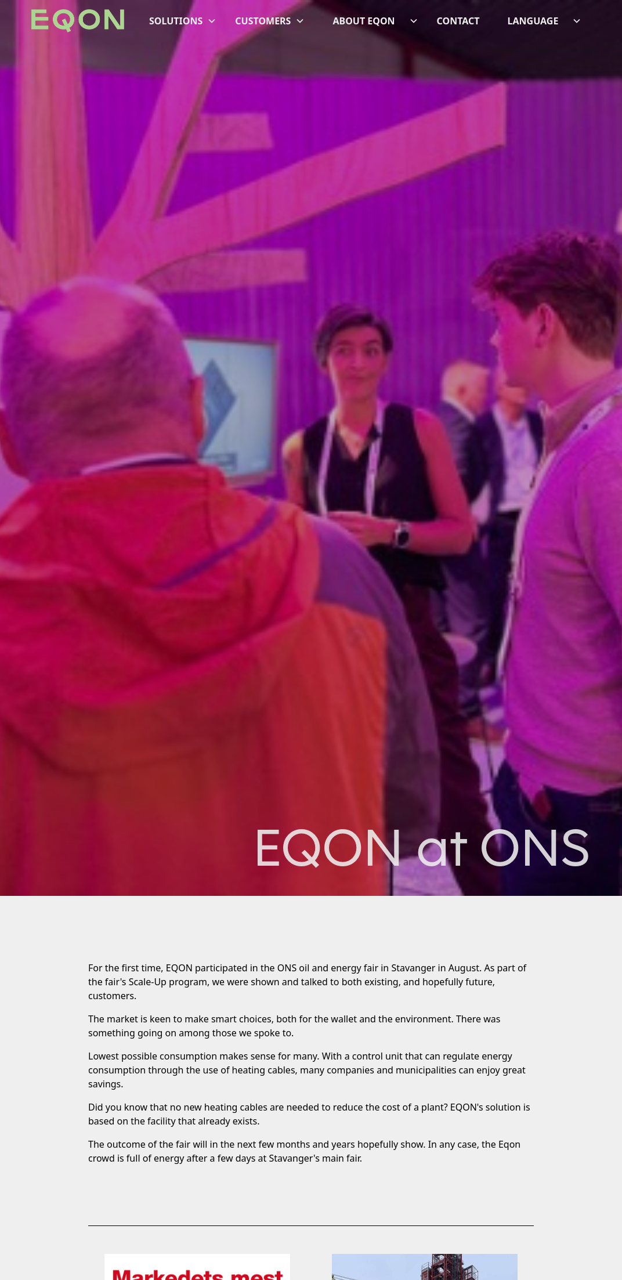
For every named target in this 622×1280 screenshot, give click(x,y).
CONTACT (458, 21)
